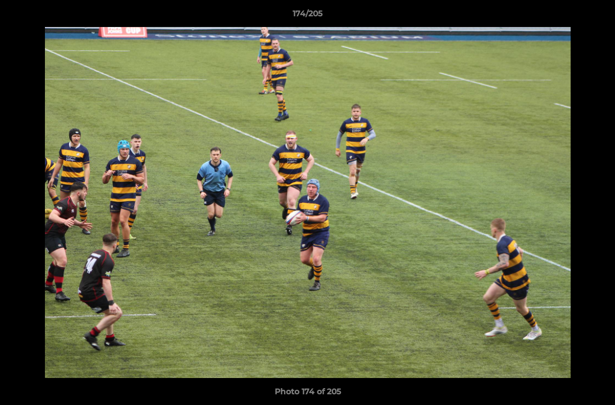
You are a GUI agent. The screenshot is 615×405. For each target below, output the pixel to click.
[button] (595, 16)
